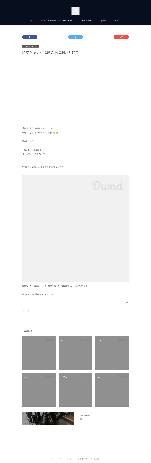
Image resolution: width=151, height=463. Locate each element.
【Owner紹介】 (64, 21)
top (9, 21)
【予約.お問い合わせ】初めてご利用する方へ (34, 21)
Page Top (75, 448)
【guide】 (81, 21)
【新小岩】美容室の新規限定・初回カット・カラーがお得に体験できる (118, 21)
